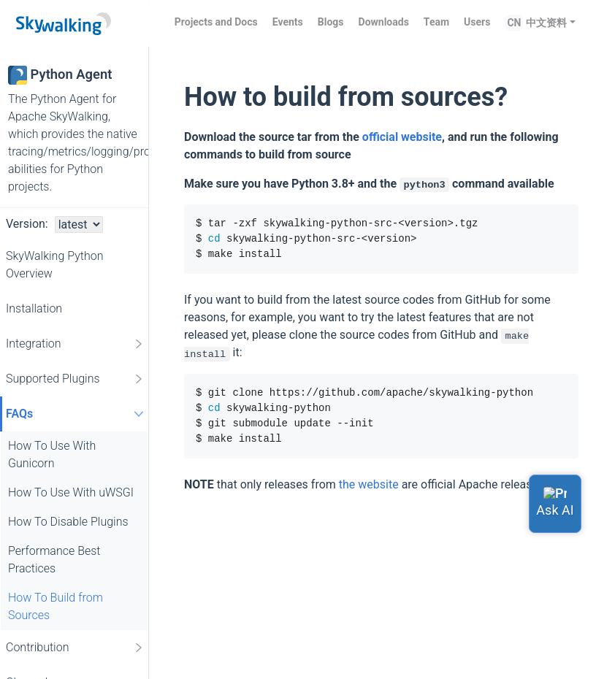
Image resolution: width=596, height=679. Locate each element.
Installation (34, 308)
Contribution (75, 647)
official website (402, 137)
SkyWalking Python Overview (54, 264)
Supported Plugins (75, 379)
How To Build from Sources (55, 606)
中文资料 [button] (546, 22)
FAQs (77, 414)
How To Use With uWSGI (71, 492)
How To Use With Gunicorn (52, 454)
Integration (75, 344)
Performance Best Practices (54, 559)
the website (369, 484)
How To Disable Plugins (68, 522)
